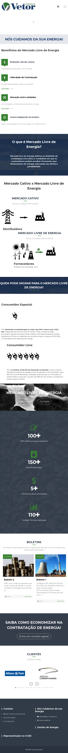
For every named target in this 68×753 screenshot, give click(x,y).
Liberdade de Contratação (23, 77)
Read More (28, 596)
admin (9, 596)
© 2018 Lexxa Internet (34, 750)
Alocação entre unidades (23, 97)
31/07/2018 (7, 556)
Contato (44, 401)
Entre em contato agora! (34, 636)
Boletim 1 (41, 580)
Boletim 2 (9, 580)
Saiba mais (25, 401)
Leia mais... (5, 89)
